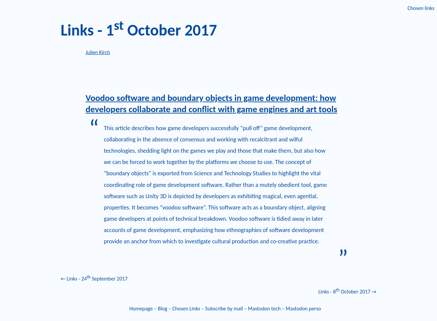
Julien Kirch (98, 52)
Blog (162, 308)
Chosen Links (186, 308)
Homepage (141, 308)
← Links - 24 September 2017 (94, 278)
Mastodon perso (303, 308)
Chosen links (420, 8)
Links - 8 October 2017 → (347, 291)
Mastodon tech (264, 308)
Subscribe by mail (224, 308)
